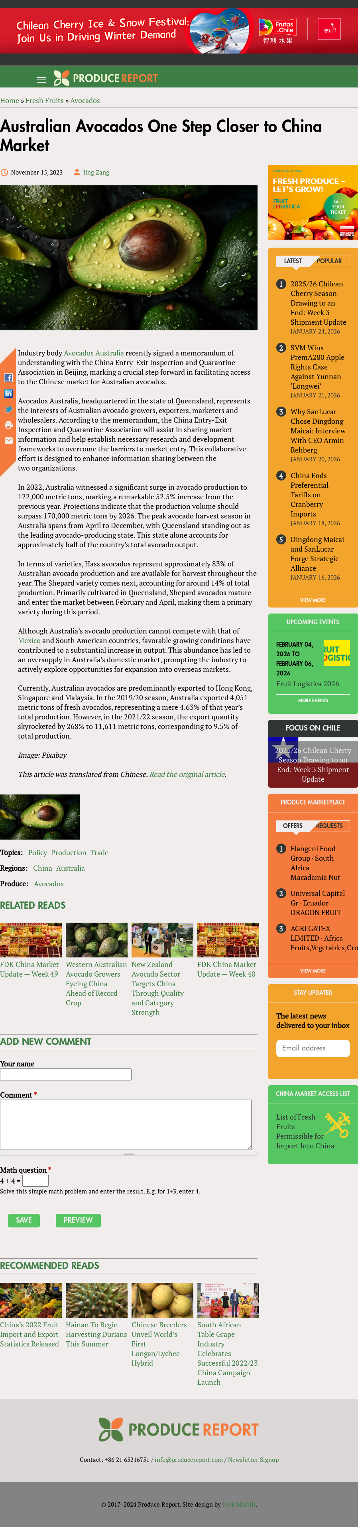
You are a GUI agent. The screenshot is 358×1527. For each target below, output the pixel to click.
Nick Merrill (239, 1504)
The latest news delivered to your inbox (312, 1011)
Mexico (29, 640)
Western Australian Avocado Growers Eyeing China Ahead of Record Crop (96, 984)
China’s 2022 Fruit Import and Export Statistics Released (29, 1334)
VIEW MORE (313, 590)
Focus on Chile (313, 718)
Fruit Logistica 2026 (307, 674)
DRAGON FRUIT (316, 903)
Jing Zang (96, 172)
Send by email (9, 440)
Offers (293, 817)
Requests (329, 817)
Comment (18, 1095)
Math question (25, 1170)
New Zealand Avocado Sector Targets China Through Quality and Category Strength (158, 988)
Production (69, 853)
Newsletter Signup (253, 1459)
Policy (37, 853)
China (42, 868)
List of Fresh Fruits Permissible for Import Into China (305, 1121)
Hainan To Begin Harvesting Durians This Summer (96, 1334)
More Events (313, 691)
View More (313, 961)
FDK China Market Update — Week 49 (29, 969)
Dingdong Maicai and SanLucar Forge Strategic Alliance (317, 544)
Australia (70, 868)
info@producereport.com (189, 1459)
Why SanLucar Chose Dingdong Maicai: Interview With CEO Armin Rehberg (318, 431)
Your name (17, 1064)
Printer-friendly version (9, 425)
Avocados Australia (94, 352)
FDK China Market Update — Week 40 (226, 969)
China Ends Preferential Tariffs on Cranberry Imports (320, 490)
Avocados (49, 884)
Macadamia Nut (315, 868)
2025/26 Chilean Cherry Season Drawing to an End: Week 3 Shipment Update (318, 303)
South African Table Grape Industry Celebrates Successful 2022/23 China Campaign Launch (227, 1353)
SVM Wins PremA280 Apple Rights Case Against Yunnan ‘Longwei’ (317, 367)
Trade (99, 853)
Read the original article (186, 774)
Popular (329, 262)
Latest (293, 262)
